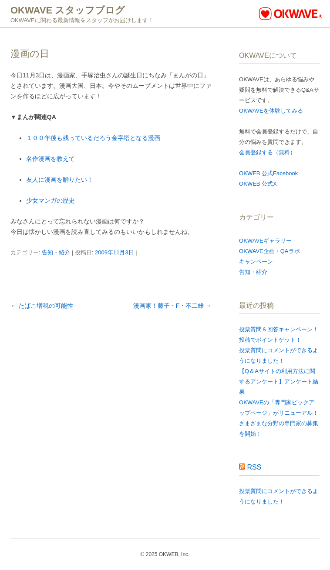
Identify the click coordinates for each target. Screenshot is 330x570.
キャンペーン (256, 261)
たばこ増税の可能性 (41, 305)
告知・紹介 (56, 252)
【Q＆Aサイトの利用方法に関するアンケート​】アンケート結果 (278, 381)
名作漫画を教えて (50, 158)
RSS (254, 467)
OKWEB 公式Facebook (268, 173)
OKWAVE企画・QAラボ (269, 251)
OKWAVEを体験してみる (271, 110)
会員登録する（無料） (267, 152)
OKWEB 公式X (258, 183)
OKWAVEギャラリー (265, 240)
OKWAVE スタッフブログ (67, 10)
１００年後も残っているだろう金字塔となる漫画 (93, 137)
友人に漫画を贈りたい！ (59, 179)
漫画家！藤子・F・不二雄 (172, 305)
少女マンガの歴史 (50, 200)
